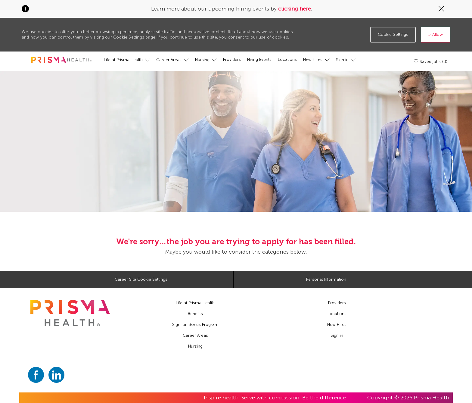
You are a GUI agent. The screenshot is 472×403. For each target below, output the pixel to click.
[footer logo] (70, 313)
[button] (393, 34)
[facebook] (36, 375)
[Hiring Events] (259, 60)
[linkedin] (56, 375)
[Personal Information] (326, 279)
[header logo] (61, 60)
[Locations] (287, 60)
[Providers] (232, 60)
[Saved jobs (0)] (431, 61)
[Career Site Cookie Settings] (141, 279)
